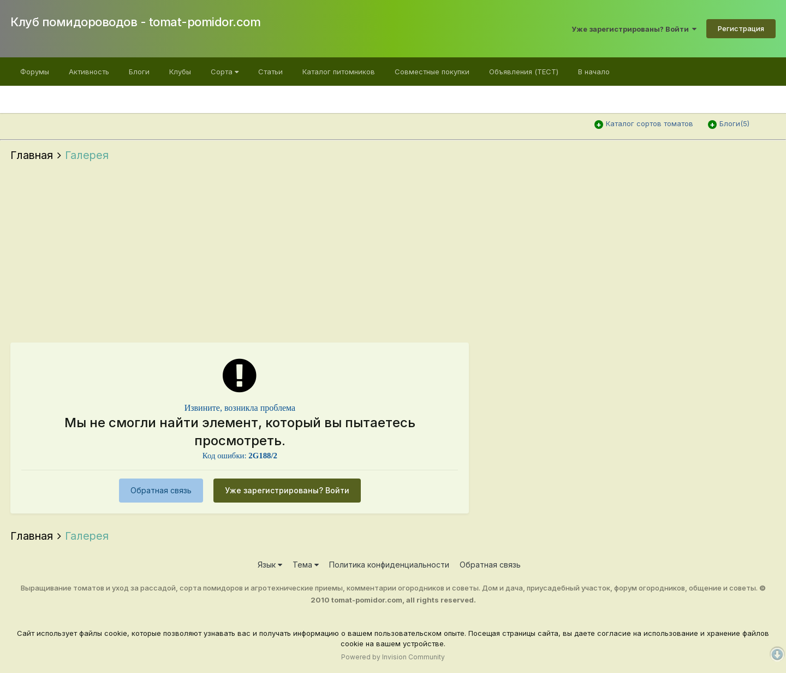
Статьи (270, 71)
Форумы (34, 71)
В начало (594, 71)
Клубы (180, 71)
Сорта (225, 71)
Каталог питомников (338, 71)
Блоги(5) (734, 123)
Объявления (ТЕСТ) (523, 71)
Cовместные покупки (432, 71)
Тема (306, 564)
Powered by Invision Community (393, 657)
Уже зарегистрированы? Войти (633, 29)
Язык (270, 564)
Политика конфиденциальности (389, 564)
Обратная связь (161, 490)
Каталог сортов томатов (649, 123)
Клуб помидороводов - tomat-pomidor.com (135, 22)
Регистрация (741, 28)
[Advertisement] (393, 255)
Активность (89, 71)
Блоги (139, 71)
